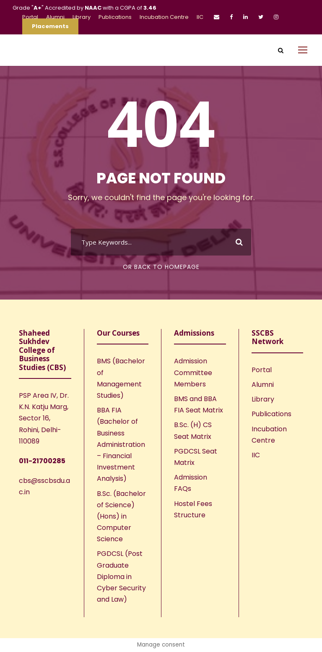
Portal (30, 17)
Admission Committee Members (193, 372)
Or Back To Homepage (161, 267)
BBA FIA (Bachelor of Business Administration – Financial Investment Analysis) (121, 444)
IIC (200, 17)
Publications (115, 17)
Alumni (55, 17)
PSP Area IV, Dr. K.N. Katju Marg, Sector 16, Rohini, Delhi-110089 (44, 418)
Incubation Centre (164, 17)
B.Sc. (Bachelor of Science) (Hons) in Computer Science (121, 516)
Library (82, 17)
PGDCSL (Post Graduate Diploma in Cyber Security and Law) (121, 576)
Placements (50, 26)
